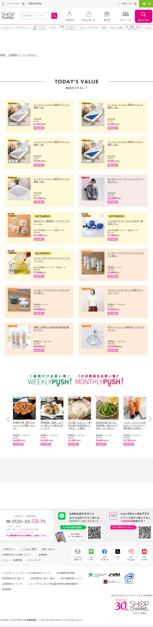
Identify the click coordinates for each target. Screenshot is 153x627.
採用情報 (6, 589)
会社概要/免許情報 (66, 573)
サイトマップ (34, 560)
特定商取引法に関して (13, 578)
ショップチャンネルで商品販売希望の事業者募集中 (53, 584)
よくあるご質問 (28, 549)
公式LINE (91, 558)
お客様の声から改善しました (16, 555)
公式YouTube (144, 558)
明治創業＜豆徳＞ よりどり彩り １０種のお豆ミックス (52, 425)
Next (149, 419)
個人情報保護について (72, 578)
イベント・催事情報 (12, 560)
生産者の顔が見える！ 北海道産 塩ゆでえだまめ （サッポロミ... (107, 425)
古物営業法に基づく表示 (42, 578)
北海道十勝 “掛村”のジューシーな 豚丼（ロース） (24, 425)
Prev (9, 419)
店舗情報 (42, 555)
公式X (118, 558)
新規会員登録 (35, 3)
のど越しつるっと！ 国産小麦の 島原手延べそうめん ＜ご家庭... (79, 425)
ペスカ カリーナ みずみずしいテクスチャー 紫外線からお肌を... (134, 425)
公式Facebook (104, 558)
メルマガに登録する (78, 558)
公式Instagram (131, 558)
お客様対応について (12, 584)
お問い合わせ (48, 549)
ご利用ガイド (8, 549)
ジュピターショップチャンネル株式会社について (26, 573)
